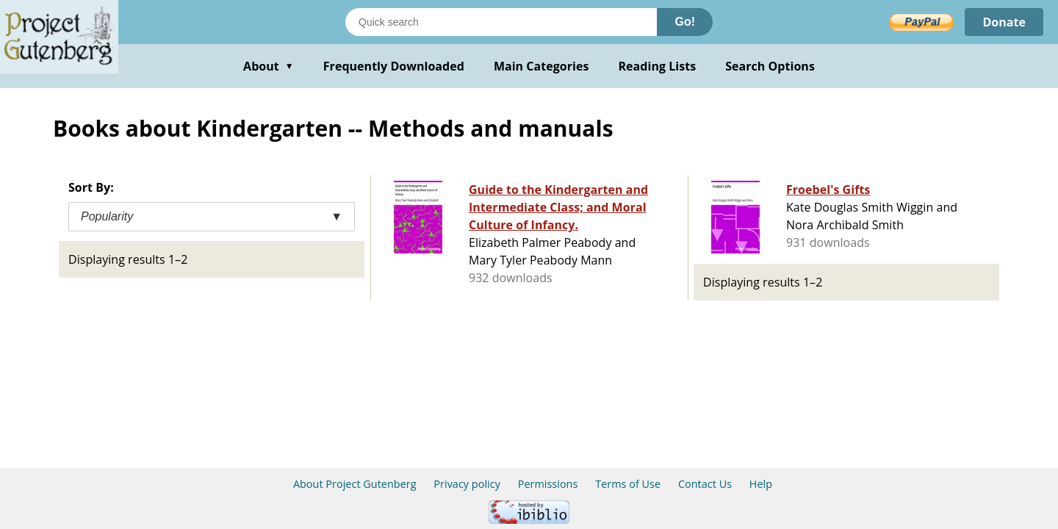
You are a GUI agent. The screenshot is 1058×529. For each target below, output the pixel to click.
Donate (1004, 22)
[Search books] (501, 22)
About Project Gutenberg (355, 484)
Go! (684, 21)
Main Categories (541, 66)
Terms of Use (628, 484)
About (268, 66)
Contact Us (705, 484)
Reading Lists (658, 66)
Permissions (548, 484)
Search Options (770, 66)
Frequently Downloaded (393, 66)
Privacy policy (466, 484)
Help (760, 484)
